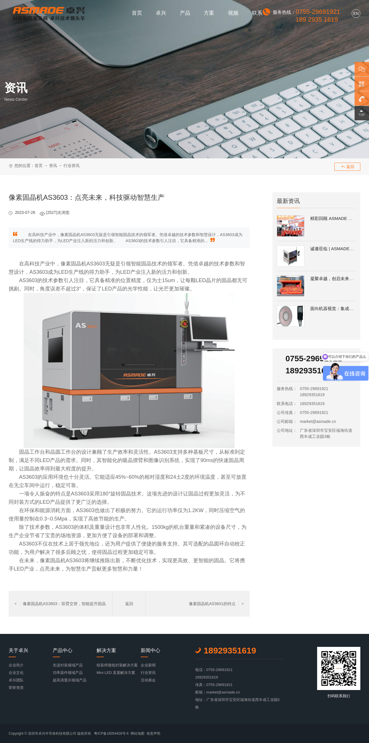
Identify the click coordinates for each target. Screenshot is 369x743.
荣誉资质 (16, 687)
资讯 (53, 165)
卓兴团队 (16, 680)
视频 (233, 13)
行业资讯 (71, 165)
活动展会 (148, 680)
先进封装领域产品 (68, 665)
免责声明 (153, 733)
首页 (137, 13)
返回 (347, 166)
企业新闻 (148, 665)
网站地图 (137, 733)
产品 (185, 13)
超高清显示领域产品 (69, 680)
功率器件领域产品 (68, 672)
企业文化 (16, 672)
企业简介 (16, 665)
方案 (209, 13)
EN (356, 13)
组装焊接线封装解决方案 (117, 665)
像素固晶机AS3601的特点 (216, 603)
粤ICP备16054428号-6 (111, 733)
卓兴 (161, 13)
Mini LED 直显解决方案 (116, 672)
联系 (257, 13)
